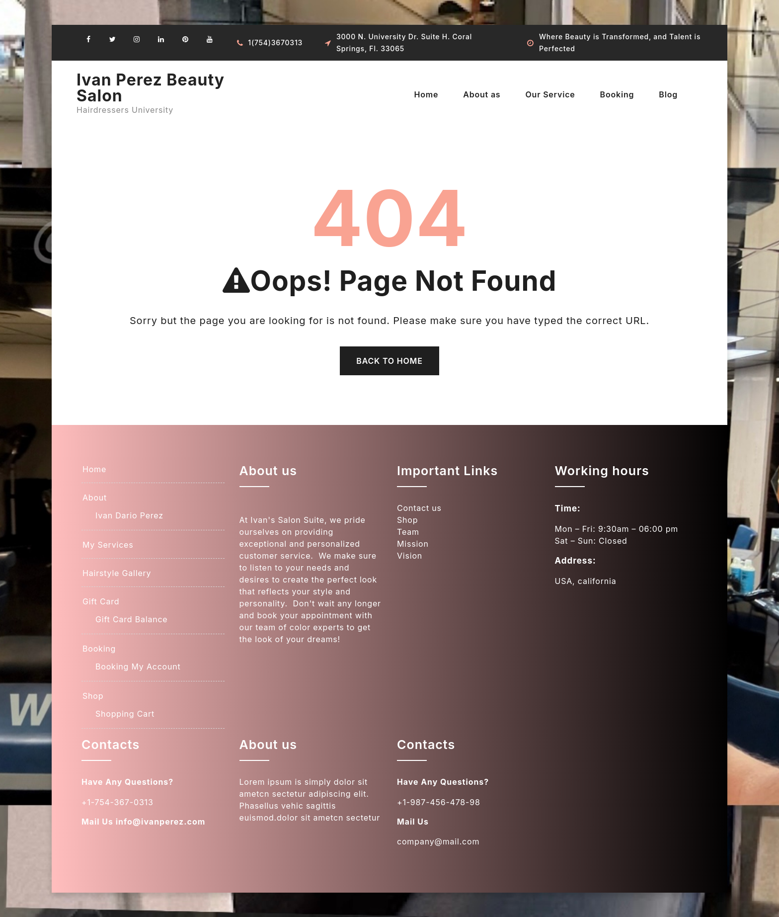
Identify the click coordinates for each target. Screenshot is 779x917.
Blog (668, 94)
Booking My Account (138, 666)
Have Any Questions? (127, 782)
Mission (413, 544)
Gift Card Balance (131, 619)
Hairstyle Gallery (116, 573)
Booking (617, 94)
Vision (409, 556)
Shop (92, 696)
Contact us (419, 508)
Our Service (550, 94)
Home (426, 94)
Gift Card (100, 601)
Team (408, 532)
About (94, 497)
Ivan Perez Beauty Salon (151, 87)
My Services (107, 545)
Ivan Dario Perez (129, 515)
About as (481, 94)
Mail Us (97, 821)
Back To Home (389, 361)
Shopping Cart (125, 714)
